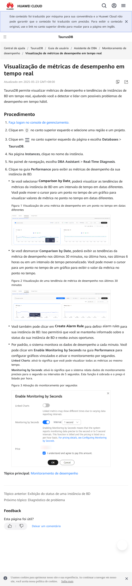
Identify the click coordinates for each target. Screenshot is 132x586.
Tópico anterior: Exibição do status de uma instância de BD (47, 494)
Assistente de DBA (85, 48)
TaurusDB (36, 48)
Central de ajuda (14, 48)
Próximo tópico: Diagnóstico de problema (34, 500)
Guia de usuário (58, 48)
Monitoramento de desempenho (54, 473)
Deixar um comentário (46, 526)
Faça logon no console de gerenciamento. (39, 122)
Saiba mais (67, 581)
